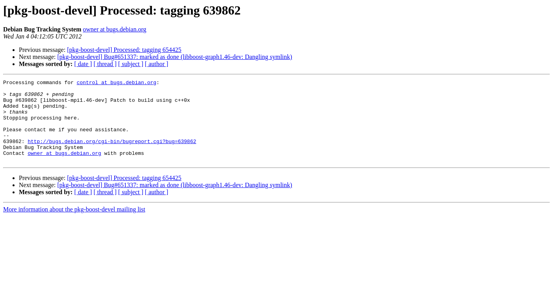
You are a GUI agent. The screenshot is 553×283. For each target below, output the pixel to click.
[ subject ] (130, 64)
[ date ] (83, 64)
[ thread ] (105, 64)
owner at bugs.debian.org (114, 29)
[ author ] (156, 64)
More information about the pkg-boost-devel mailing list (74, 225)
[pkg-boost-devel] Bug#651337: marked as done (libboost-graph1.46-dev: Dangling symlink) (174, 56)
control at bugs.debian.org (116, 83)
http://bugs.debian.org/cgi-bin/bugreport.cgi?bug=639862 (111, 154)
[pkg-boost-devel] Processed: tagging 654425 (124, 49)
